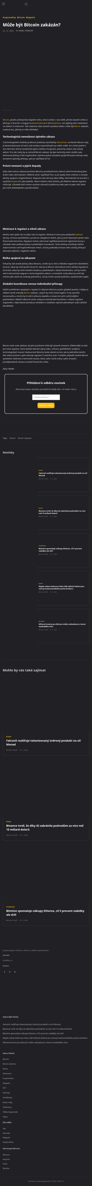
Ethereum (42, 545)
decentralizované (39, 123)
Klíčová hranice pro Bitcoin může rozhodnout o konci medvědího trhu (62, 625)
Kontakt (6, 955)
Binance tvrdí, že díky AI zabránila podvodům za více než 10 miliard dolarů (62, 512)
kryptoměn (17, 181)
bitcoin (13, 438)
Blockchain (62, 142)
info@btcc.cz (8, 960)
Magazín (30, 17)
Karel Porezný (26, 31)
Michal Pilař (43, 479)
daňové (79, 234)
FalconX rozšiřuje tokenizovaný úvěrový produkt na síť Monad (63, 474)
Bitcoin (21, 17)
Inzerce (6, 966)
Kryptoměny (9, 17)
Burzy (41, 470)
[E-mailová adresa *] (46, 397)
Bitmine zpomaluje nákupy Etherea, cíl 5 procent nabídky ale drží (60, 549)
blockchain (56, 123)
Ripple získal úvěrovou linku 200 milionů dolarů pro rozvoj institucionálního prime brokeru (61, 587)
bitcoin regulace (24, 438)
